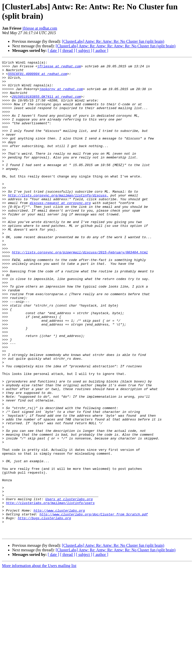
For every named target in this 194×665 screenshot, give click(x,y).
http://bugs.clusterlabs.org (44, 610)
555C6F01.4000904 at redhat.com (37, 76)
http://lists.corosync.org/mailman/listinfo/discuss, (58, 222)
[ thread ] (67, 50)
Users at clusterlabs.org (69, 587)
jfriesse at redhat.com (39, 28)
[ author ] (100, 50)
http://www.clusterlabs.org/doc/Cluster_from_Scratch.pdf (93, 605)
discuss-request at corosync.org (60, 231)
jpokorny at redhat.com (61, 95)
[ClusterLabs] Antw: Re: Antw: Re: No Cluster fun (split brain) (113, 41)
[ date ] (53, 50)
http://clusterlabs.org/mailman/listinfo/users (50, 591)
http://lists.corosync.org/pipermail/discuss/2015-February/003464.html (80, 291)
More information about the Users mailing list (39, 660)
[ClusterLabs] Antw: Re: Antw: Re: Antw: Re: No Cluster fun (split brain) (115, 46)
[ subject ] (84, 50)
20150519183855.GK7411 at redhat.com (46, 104)
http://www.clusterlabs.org (59, 600)
